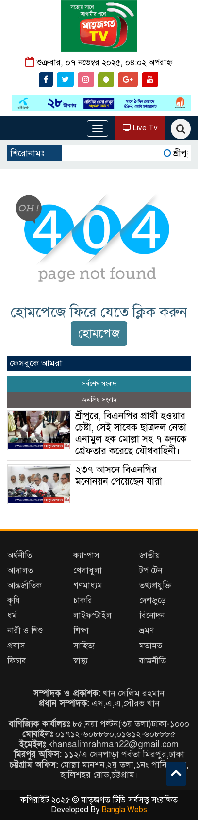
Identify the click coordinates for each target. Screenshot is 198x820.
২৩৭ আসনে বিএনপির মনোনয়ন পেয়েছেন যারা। (120, 476)
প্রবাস (16, 646)
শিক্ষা (81, 631)
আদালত (20, 570)
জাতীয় (149, 555)
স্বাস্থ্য (80, 661)
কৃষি (13, 600)
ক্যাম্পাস (86, 555)
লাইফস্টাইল (92, 616)
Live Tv (140, 127)
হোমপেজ (99, 333)
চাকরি (82, 600)
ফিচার (16, 661)
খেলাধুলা (87, 570)
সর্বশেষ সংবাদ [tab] (99, 384)
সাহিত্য (84, 646)
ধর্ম (12, 616)
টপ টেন (150, 570)
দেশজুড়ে (152, 600)
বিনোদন (152, 616)
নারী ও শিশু (25, 631)
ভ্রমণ (146, 631)
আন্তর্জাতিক (24, 585)
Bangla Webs (124, 810)
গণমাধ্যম (87, 585)
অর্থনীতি (19, 555)
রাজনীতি (152, 661)
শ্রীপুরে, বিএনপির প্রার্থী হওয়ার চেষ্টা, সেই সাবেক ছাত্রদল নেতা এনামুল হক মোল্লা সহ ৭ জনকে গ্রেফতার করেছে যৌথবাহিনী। (130, 433)
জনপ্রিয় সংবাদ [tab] (99, 400)
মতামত (150, 646)
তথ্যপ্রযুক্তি (155, 585)
